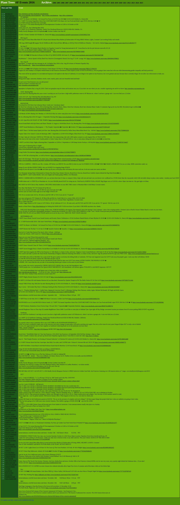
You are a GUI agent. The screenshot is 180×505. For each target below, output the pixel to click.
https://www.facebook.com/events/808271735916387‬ (34, 100)
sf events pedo (9, 88)
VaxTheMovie (9, 336)
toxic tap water (9, 134)
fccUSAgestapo (9, 213)
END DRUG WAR (10, 120)
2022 (129, 3)
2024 (137, 3)
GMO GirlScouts (10, 428)
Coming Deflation (10, 334)
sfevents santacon (10, 44)
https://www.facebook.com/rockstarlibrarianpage (36, 110)
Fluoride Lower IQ (10, 432)
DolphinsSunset (9, 195)
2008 (71, 3)
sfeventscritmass (10, 342)
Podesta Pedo (9, 116)
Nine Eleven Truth (10, 460)
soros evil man (9, 98)
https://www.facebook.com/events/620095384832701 (84, 298)
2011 (83, 3)
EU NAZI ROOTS (10, 287)
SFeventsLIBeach (10, 281)
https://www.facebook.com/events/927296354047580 (87, 55)
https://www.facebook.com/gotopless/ (43, 65)
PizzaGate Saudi (10, 48)
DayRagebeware (10, 239)
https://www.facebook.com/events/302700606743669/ (69, 51)
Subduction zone (10, 380)
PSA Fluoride (9, 458)
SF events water (10, 187)
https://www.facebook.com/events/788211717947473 (81, 68)
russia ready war (10, 161)
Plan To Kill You (10, 74)
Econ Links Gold (10, 165)
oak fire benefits (10, 52)
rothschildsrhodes (10, 454)
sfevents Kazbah (10, 28)
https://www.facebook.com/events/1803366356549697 (104, 287)
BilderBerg (8, 273)
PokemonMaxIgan (10, 229)
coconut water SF (10, 303)
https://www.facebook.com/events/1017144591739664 (130, 252)
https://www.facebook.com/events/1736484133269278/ (35, 51)
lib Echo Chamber (10, 66)
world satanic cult (10, 90)
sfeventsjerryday (10, 209)
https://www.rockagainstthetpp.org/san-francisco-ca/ (143, 253)
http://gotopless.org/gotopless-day (29, 85)
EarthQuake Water (10, 277)
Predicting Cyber (10, 122)
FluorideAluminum (11, 398)
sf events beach (9, 132)
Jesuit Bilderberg (10, 152)
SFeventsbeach (9, 148)
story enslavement (10, 18)
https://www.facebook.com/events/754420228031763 (63, 245)
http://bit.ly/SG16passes (41, 329)
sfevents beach (9, 106)
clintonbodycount (10, 46)
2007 (67, 3)
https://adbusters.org (41, 474)
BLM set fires (9, 473)
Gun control (8, 263)
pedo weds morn (10, 72)
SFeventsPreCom (10, 261)
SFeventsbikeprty (10, 338)
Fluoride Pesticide (10, 301)
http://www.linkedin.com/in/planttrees (30, 15)
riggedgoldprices (10, 322)
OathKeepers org (10, 422)
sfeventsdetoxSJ (10, 223)
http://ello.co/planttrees (66, 15)
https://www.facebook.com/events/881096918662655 (98, 447)
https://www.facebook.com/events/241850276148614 (70, 221)
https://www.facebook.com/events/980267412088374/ (97, 306)
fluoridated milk (10, 444)
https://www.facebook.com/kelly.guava (89, 283)
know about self (10, 364)
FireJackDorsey (9, 394)
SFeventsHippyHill (11, 316)
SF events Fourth (10, 253)
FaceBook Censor (10, 245)
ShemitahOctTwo (10, 233)
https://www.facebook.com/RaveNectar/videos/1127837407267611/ (38, 149)
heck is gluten (9, 56)
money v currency (10, 386)
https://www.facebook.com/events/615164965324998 (34, 368)
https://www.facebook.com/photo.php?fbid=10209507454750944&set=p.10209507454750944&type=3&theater (51, 160)
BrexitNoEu (8, 227)
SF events (8, 58)
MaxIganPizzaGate (10, 34)
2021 (124, 3)
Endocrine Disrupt (10, 225)
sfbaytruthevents (10, 255)
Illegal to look (9, 154)
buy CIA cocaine (10, 142)
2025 (141, 3)
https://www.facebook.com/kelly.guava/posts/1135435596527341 (71, 34)
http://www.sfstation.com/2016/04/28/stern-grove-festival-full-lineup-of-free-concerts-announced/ (47, 496)
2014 (95, 3)
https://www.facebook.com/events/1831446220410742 (35, 242)
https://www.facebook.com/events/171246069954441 (144, 218)
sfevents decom (9, 163)
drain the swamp (10, 130)
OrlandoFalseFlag (10, 269)
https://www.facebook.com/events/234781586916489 (112, 339)
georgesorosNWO (10, 201)
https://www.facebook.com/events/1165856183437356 (35, 458)
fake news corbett (10, 24)
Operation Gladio (10, 42)
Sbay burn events (10, 392)
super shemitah (9, 438)
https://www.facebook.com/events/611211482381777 (120, 43)
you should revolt (10, 64)
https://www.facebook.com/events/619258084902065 (95, 345)
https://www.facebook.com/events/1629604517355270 (86, 229)
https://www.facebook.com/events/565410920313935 (66, 277)
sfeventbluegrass (10, 171)
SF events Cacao (10, 362)
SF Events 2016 (25, 2)
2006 (62, 3)
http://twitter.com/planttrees (50, 15)
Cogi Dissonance (10, 177)
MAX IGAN (9, 217)
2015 (100, 3)
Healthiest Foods (10, 477)
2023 (133, 3)
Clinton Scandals (10, 118)
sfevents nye (9, 14)
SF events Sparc (10, 249)
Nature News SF (10, 243)
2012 (87, 3)
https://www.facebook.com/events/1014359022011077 (101, 423)
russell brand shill (10, 94)
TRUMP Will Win (10, 136)
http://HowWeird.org (39, 206)
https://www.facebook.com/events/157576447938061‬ (34, 319)
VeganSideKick (9, 328)
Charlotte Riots (9, 181)
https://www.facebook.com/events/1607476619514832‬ (35, 98)
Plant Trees (8, 2)
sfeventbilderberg (10, 271)
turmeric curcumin (10, 416)
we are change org (10, 30)
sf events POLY (9, 452)
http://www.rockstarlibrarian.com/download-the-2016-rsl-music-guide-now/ (41, 108)
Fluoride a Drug (10, 311)
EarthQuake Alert (10, 370)
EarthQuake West (10, 372)
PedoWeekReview (10, 78)
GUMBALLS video (11, 378)
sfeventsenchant (10, 231)
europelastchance (10, 211)
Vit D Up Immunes (10, 434)
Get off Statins (9, 436)
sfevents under (9, 156)
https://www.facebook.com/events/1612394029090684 (35, 429)
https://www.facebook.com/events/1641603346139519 (92, 113)
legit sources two (10, 54)
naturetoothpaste (10, 251)
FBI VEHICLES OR (11, 418)
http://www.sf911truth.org (54, 234)
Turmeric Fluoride (10, 295)
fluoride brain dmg (10, 92)
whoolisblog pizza (10, 36)
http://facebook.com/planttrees (39, 14)
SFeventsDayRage (10, 235)
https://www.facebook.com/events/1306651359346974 (103, 134)
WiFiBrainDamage (10, 219)
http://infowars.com (65, 272)
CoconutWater (9, 199)
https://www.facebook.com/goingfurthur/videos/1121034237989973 (56, 152)
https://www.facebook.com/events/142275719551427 (94, 127)
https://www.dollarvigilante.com (55, 409)
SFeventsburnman (10, 203)
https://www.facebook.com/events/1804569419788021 (103, 58)
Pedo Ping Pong (10, 404)
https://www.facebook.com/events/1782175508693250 (113, 130)
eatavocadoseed (9, 358)
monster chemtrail (10, 382)
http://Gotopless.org (24, 65)
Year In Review (9, 16)
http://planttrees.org (24, 14)
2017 (108, 3)
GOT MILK (8, 167)
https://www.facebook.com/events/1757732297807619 (115, 471)
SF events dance (10, 368)
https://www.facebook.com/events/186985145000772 (110, 342)
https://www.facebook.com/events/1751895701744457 (112, 142)
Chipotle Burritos (10, 456)
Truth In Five (9, 374)
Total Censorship (10, 40)
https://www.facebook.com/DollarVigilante (31, 411)
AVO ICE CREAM (10, 464)
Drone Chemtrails (10, 344)
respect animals (9, 352)
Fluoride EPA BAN (11, 60)
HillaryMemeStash (10, 26)
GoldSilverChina (10, 318)
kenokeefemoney (10, 291)
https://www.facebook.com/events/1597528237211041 (117, 280)
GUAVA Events (9, 285)
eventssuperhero (10, 146)
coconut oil (8, 471)
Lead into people (10, 408)
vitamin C (8, 450)
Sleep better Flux (10, 257)
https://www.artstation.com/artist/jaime (88, 159)
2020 (120, 3)
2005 (58, 3)
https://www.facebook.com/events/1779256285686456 (76, 451)
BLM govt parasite (10, 424)
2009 (75, 3)
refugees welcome (10, 410)
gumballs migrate (10, 283)
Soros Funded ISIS (10, 479)
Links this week (9, 247)
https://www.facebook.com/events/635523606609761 (104, 225)
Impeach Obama (10, 466)
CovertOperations (10, 350)
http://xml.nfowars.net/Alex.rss (28, 272)
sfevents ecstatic (10, 22)
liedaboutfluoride (10, 309)
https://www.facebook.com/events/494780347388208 (103, 248)
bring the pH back (10, 279)
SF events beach (10, 102)
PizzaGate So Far (10, 68)
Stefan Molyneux (10, 96)
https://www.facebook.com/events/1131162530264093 (103, 123)
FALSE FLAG (9, 265)
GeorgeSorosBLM (10, 185)
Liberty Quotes (9, 169)
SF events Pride (9, 259)
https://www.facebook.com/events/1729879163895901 (59, 292)
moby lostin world (10, 150)
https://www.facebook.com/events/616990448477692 (34, 357)
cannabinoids (9, 207)
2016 (104, 3)
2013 (91, 3)
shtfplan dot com (10, 84)
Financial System (10, 313)
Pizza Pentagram (10, 62)
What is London (10, 100)
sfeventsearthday (10, 326)
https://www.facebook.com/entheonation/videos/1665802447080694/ (71, 155)
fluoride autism (9, 360)
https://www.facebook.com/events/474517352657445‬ (62, 474)
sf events (7, 221)
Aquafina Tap (9, 420)
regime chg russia (10, 140)
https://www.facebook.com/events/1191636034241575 (75, 117)
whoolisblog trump (10, 38)
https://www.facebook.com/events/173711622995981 (148, 302)
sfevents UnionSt (10, 275)
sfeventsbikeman (10, 197)
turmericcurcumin (10, 440)
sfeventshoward (9, 305)
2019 (116, 3)
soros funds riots (10, 104)
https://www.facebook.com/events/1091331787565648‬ (65, 120)
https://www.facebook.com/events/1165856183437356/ (45, 463)
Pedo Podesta (9, 112)
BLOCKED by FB (10, 267)
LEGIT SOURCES (10, 80)
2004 (54, 3)
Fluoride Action (9, 414)
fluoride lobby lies (10, 446)
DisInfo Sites (9, 82)
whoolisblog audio (10, 86)
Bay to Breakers (10, 293)
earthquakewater (10, 299)
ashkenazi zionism (10, 144)
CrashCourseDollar (11, 390)
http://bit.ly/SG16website (64, 329)
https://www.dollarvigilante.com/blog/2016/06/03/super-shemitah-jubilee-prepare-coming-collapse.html (49, 381)
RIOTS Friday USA (11, 237)
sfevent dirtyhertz (10, 20)
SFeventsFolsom (10, 179)
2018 (112, 3)
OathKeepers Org (10, 114)
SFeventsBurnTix (10, 354)
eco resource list (10, 110)
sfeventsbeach (9, 191)
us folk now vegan (10, 402)
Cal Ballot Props (10, 108)
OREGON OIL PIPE (11, 406)
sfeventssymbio (9, 205)
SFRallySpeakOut (10, 189)
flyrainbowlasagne (10, 70)
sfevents (7, 215)
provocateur (8, 475)
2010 (79, 3)
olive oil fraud (9, 388)
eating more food (10, 462)
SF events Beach (10, 384)
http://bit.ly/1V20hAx (92, 336)
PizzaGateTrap (9, 50)
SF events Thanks (10, 76)
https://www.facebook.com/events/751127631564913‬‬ (61, 488)
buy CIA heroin (9, 128)
